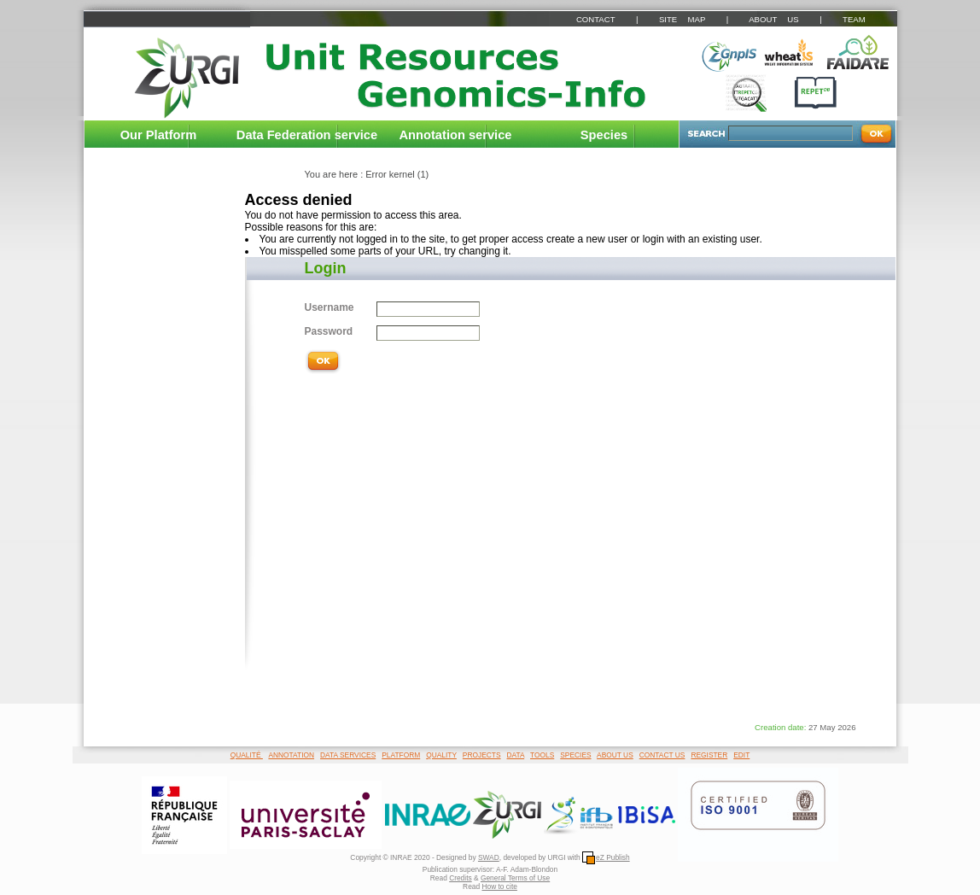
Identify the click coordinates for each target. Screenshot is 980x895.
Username (329, 307)
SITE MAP (682, 19)
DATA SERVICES (348, 755)
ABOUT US (773, 19)
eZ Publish (606, 857)
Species (603, 135)
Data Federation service (306, 135)
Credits (460, 878)
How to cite (498, 886)
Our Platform (158, 135)
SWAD (488, 857)
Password (329, 331)
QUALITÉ (246, 755)
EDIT (741, 755)
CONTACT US (662, 755)
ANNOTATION (291, 755)
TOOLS (542, 755)
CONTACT (595, 19)
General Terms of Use (515, 878)
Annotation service (456, 135)
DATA (516, 755)
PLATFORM (401, 755)
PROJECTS (482, 755)
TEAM (854, 19)
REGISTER (709, 755)
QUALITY (441, 755)
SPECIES (575, 755)
